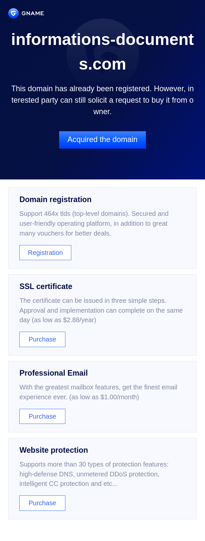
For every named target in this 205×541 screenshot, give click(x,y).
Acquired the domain (102, 139)
